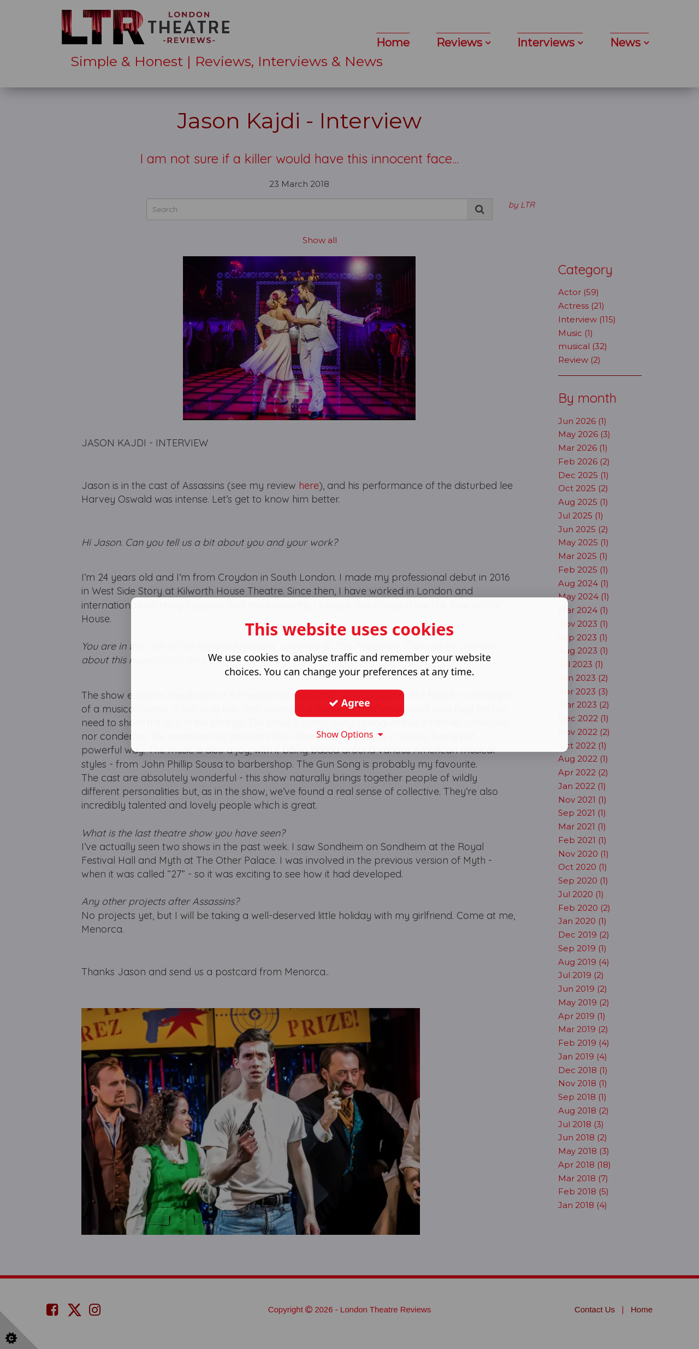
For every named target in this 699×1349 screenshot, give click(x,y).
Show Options (349, 734)
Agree (349, 702)
